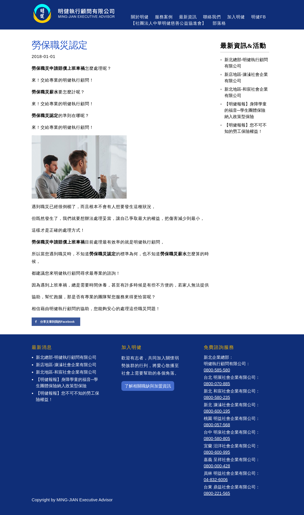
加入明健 (236, 17)
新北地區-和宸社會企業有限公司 (66, 372)
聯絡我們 (212, 17)
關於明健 (140, 17)
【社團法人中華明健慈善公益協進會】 (168, 23)
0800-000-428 (217, 466)
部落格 (219, 23)
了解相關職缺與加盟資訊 (148, 386)
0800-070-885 (217, 383)
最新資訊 (188, 17)
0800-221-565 (217, 493)
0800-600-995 (217, 452)
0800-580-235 (217, 397)
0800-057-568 (217, 424)
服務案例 (164, 17)
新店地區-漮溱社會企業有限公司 (66, 364)
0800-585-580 (217, 370)
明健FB (258, 17)
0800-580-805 (217, 438)
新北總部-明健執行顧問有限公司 (66, 357)
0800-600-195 (217, 411)
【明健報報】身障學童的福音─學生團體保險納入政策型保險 (245, 110)
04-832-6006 (216, 479)
